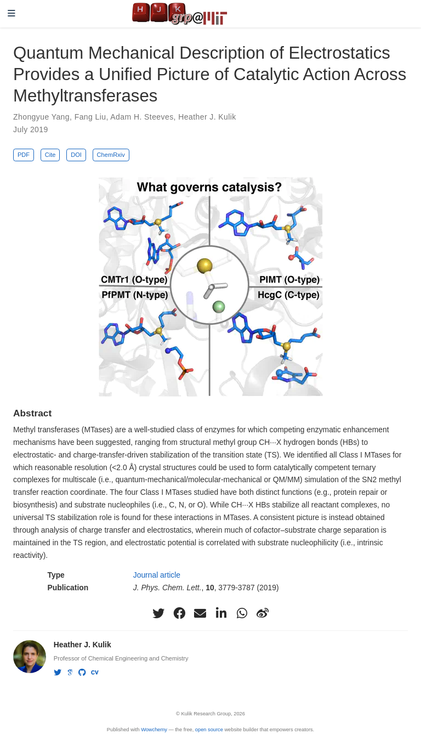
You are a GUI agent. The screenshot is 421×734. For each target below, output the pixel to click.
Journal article (156, 575)
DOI (76, 154)
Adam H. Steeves (141, 116)
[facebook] (179, 613)
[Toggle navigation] (11, 14)
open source (209, 729)
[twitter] (158, 613)
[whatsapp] (242, 613)
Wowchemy (154, 729)
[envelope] (200, 613)
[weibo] (262, 613)
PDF (24, 154)
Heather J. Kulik (207, 116)
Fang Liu (90, 116)
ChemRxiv (111, 154)
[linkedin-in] (221, 613)
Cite (50, 154)
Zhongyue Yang (41, 116)
